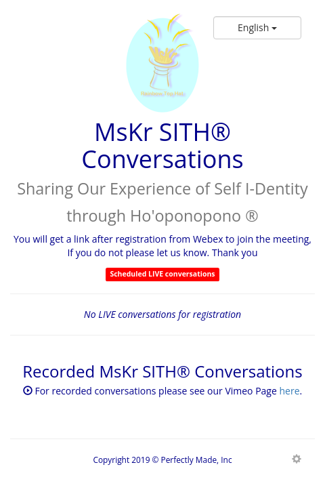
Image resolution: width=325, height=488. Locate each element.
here (289, 390)
